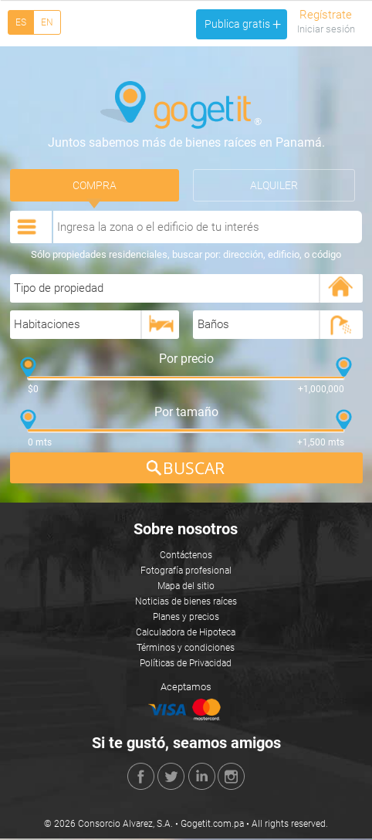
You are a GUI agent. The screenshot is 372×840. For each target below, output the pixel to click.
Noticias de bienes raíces (186, 603)
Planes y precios (186, 618)
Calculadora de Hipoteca (185, 633)
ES (20, 22)
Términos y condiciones (186, 649)
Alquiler (274, 186)
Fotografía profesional (186, 572)
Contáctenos (186, 556)
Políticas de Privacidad (186, 664)
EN (47, 22)
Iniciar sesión (326, 29)
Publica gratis (243, 24)
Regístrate (325, 15)
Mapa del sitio (186, 587)
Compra (94, 186)
